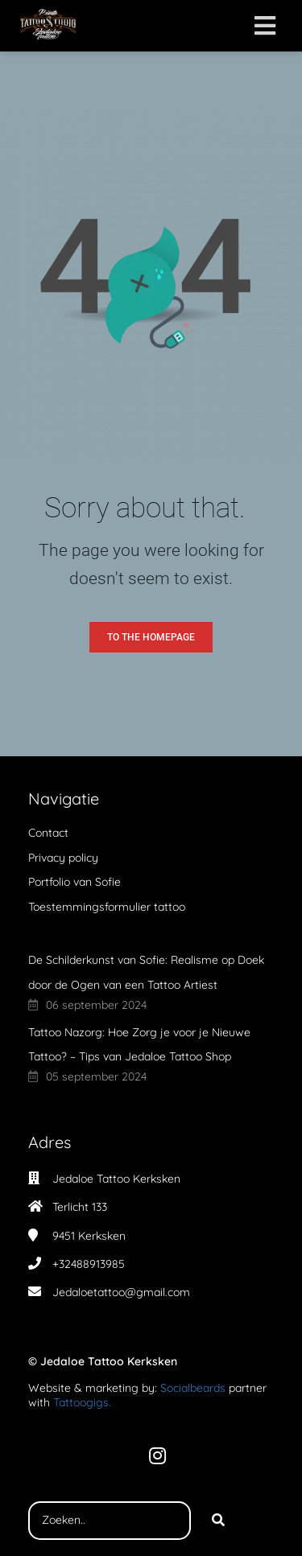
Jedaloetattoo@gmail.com (121, 1292)
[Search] (218, 1520)
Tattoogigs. (82, 1402)
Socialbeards (192, 1388)
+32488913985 (88, 1264)
